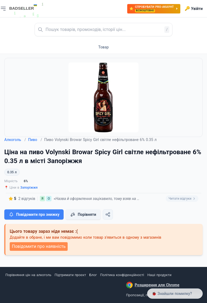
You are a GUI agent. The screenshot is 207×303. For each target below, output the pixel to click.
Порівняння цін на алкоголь (28, 275)
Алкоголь (15, 140)
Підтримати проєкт (70, 275)
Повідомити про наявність (38, 246)
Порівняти (83, 214)
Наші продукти (159, 275)
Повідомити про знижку (34, 214)
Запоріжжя (28, 187)
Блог (93, 275)
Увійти (194, 8)
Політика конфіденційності (122, 275)
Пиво (35, 140)
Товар (103, 47)
